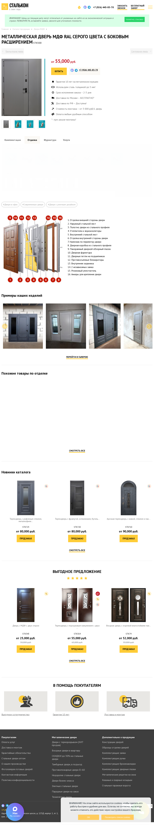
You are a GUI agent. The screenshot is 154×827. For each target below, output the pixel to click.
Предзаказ (39, 448)
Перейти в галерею (77, 366)
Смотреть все (77, 460)
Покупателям (9, 742)
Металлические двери (64, 742)
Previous (5, 336)
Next (149, 336)
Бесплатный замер (137, 7)
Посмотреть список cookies (117, 817)
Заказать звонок (122, 7)
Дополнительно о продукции (118, 742)
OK (88, 817)
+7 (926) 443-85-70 (103, 7)
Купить (59, 71)
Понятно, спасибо (134, 19)
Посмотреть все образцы (137, 148)
